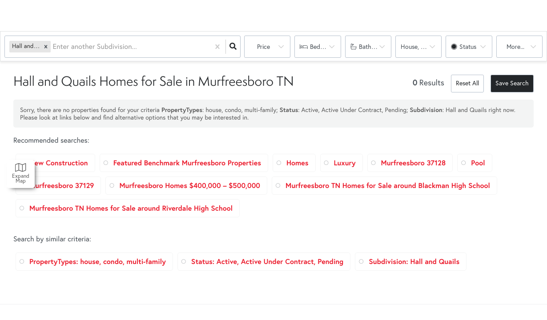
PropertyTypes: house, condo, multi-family (97, 261)
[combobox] (53, 47)
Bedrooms (323, 47)
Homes (297, 163)
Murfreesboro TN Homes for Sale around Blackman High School (388, 185)
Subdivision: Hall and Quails (414, 261)
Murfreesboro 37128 (413, 163)
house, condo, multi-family (421, 47)
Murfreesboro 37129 (61, 185)
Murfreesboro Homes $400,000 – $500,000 (189, 185)
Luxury (345, 163)
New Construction (58, 163)
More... (515, 47)
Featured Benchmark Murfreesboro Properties (187, 163)
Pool (478, 163)
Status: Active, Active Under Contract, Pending (267, 261)
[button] (46, 46)
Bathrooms (373, 47)
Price (263, 47)
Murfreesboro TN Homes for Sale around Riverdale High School (131, 208)
